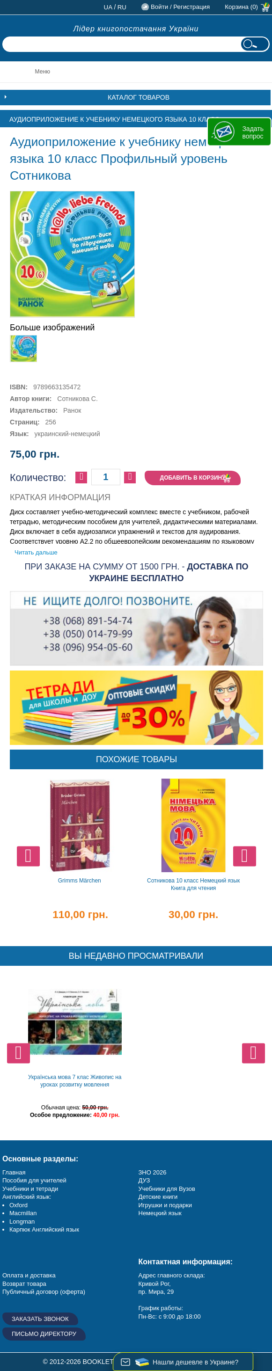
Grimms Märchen (79, 880)
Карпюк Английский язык (44, 1229)
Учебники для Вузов (167, 1188)
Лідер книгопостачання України (136, 29)
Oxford (18, 1205)
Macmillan (23, 1213)
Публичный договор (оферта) (43, 1291)
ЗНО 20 (149, 1172)
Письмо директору (44, 1333)
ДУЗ (144, 1180)
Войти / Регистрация (180, 6)
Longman (22, 1221)
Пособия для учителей (34, 1180)
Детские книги (158, 1196)
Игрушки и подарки (165, 1205)
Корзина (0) (241, 6)
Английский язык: (26, 1196)
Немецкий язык (160, 1213)
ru (122, 7)
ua (108, 7)
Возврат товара (24, 1283)
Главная (13, 1172)
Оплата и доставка (29, 1275)
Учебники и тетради (30, 1188)
